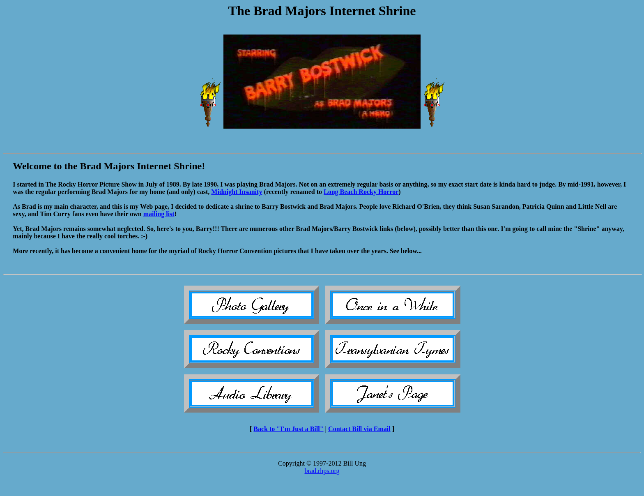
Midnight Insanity (236, 191)
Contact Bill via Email (359, 428)
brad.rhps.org (321, 470)
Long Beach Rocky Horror (361, 191)
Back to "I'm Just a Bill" (288, 428)
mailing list (159, 213)
